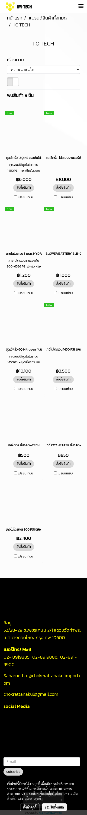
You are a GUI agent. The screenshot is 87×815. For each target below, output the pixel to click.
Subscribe (13, 771)
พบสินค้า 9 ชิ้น (20, 95)
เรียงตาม (17, 59)
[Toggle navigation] (81, 6)
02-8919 (44, 657)
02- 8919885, (16, 657)
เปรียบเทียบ (25, 197)
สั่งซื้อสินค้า (23, 187)
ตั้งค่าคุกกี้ (29, 807)
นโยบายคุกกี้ (33, 798)
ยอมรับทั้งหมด (54, 807)
